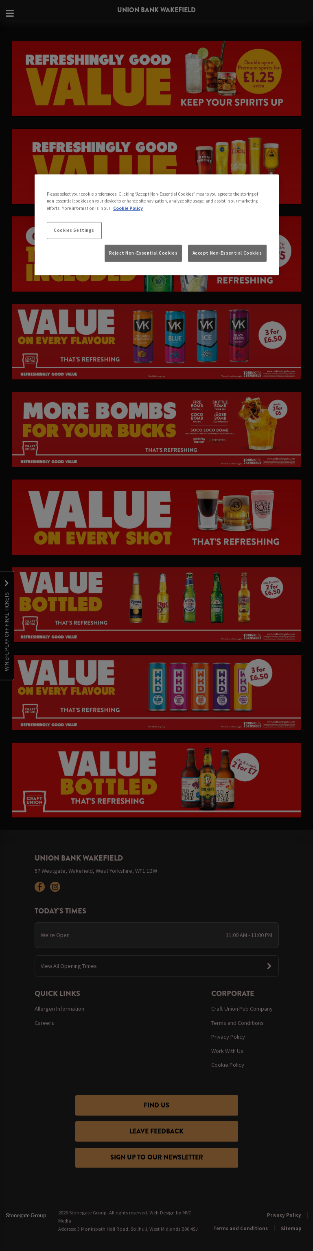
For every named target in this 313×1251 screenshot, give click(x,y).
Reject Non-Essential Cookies (143, 253)
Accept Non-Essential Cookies (227, 253)
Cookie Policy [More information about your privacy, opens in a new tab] (128, 208)
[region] (157, 224)
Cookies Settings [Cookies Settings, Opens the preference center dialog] (74, 230)
